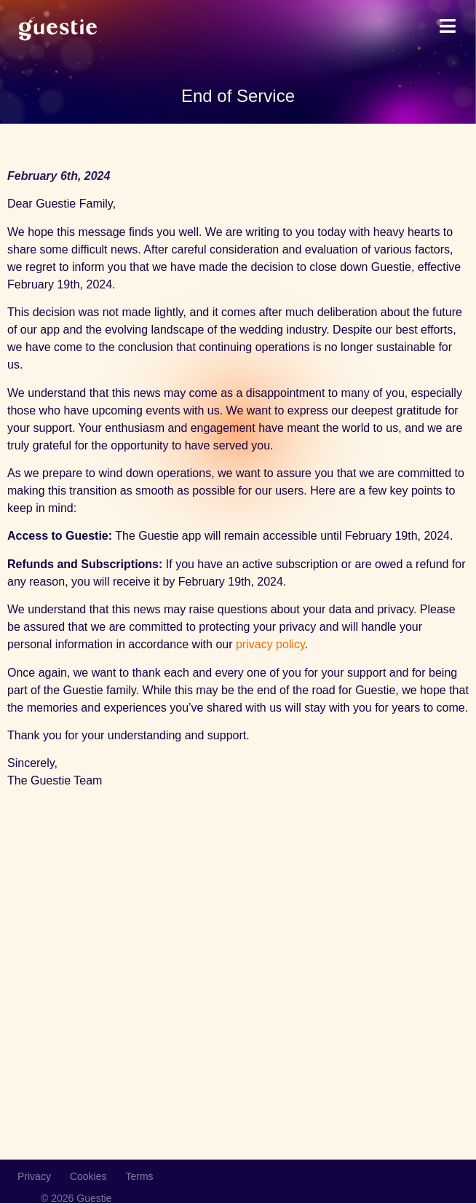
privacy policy (270, 644)
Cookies (88, 1176)
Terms (140, 1176)
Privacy (34, 1176)
